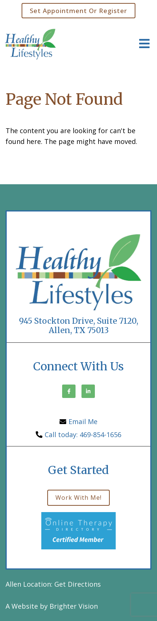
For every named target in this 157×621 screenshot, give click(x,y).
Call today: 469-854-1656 (83, 434)
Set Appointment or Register (78, 10)
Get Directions (77, 584)
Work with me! (78, 497)
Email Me (82, 421)
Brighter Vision (73, 606)
